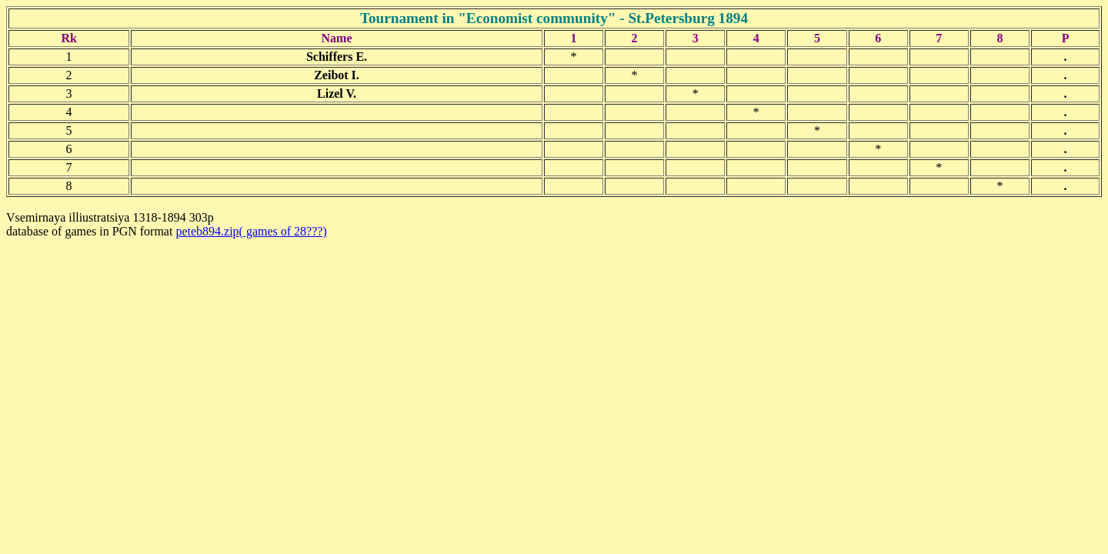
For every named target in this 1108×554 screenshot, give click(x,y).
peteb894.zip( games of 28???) (250, 231)
